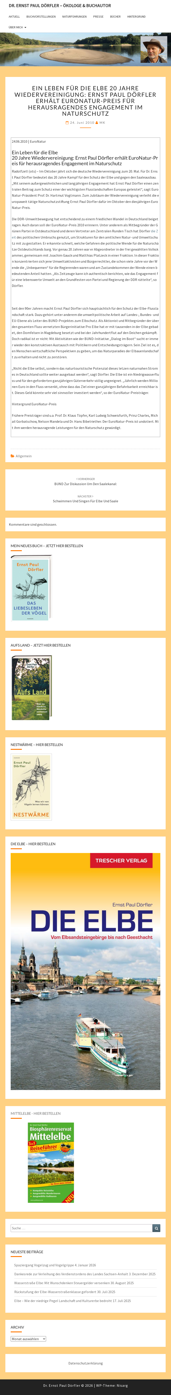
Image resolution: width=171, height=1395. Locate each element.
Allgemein (24, 456)
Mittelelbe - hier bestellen (36, 1113)
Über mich (16, 27)
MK (103, 122)
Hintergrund (136, 16)
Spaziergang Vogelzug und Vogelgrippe (44, 1265)
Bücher (115, 16)
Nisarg (122, 1385)
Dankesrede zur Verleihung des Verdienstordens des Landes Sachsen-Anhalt (71, 1274)
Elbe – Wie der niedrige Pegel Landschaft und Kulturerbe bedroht (63, 1300)
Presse (98, 16)
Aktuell (14, 16)
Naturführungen (74, 16)
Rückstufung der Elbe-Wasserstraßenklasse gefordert (55, 1292)
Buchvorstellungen (41, 16)
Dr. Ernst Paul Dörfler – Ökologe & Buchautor (60, 5)
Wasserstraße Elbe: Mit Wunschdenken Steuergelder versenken (62, 1283)
